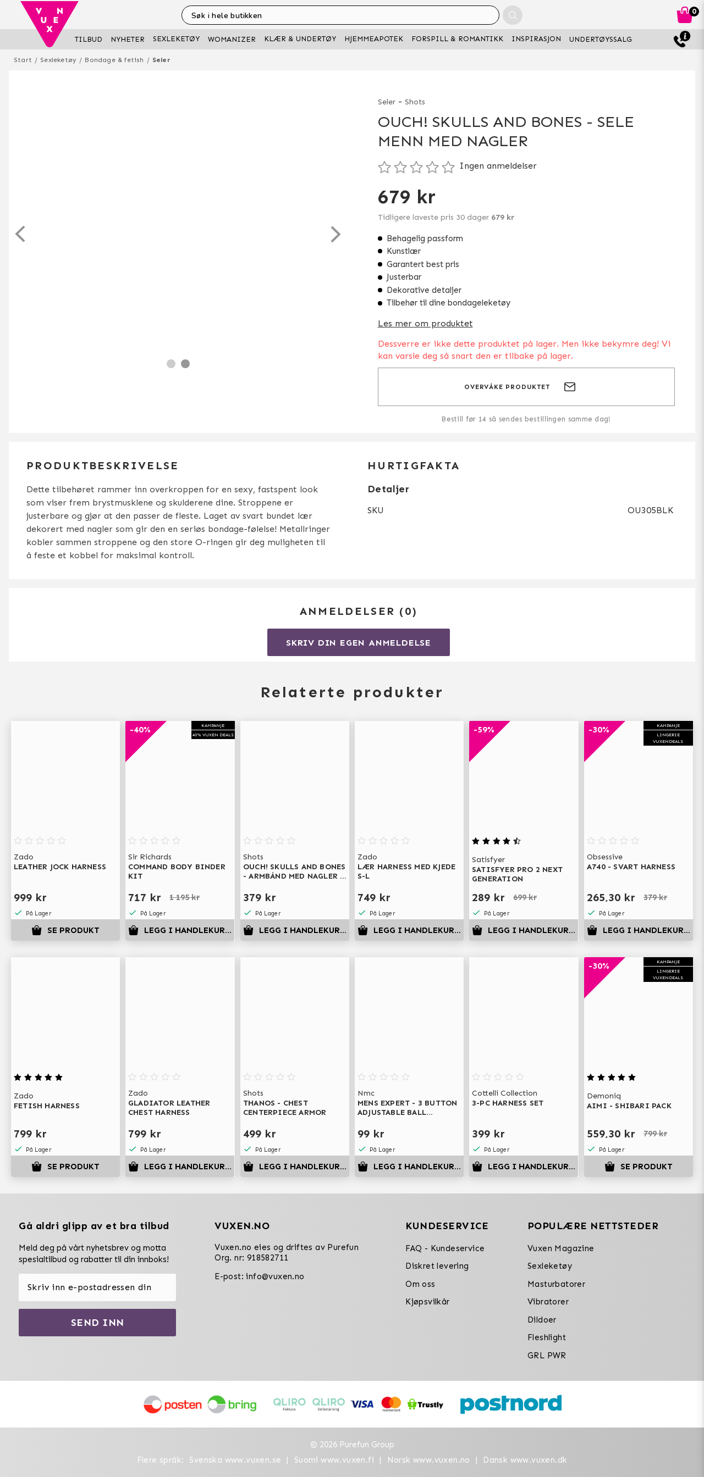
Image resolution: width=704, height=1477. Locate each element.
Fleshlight (546, 1337)
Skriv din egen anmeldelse (358, 642)
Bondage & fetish (114, 60)
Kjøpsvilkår (427, 1302)
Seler (161, 60)
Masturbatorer (556, 1284)
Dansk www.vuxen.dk (525, 1460)
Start (23, 60)
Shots (415, 102)
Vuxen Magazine (561, 1248)
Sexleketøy (58, 60)
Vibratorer (548, 1302)
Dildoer (542, 1320)
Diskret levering (437, 1266)
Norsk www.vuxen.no (428, 1460)
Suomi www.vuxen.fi (334, 1460)
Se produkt (65, 930)
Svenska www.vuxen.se (235, 1460)
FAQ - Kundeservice (445, 1248)
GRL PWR (546, 1356)
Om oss (420, 1284)
